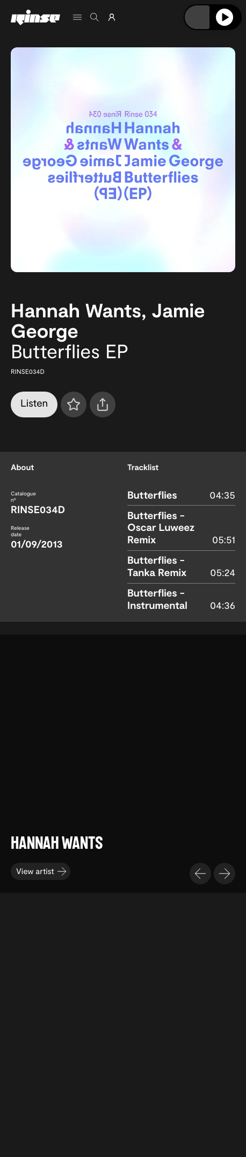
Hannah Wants (76, 310)
